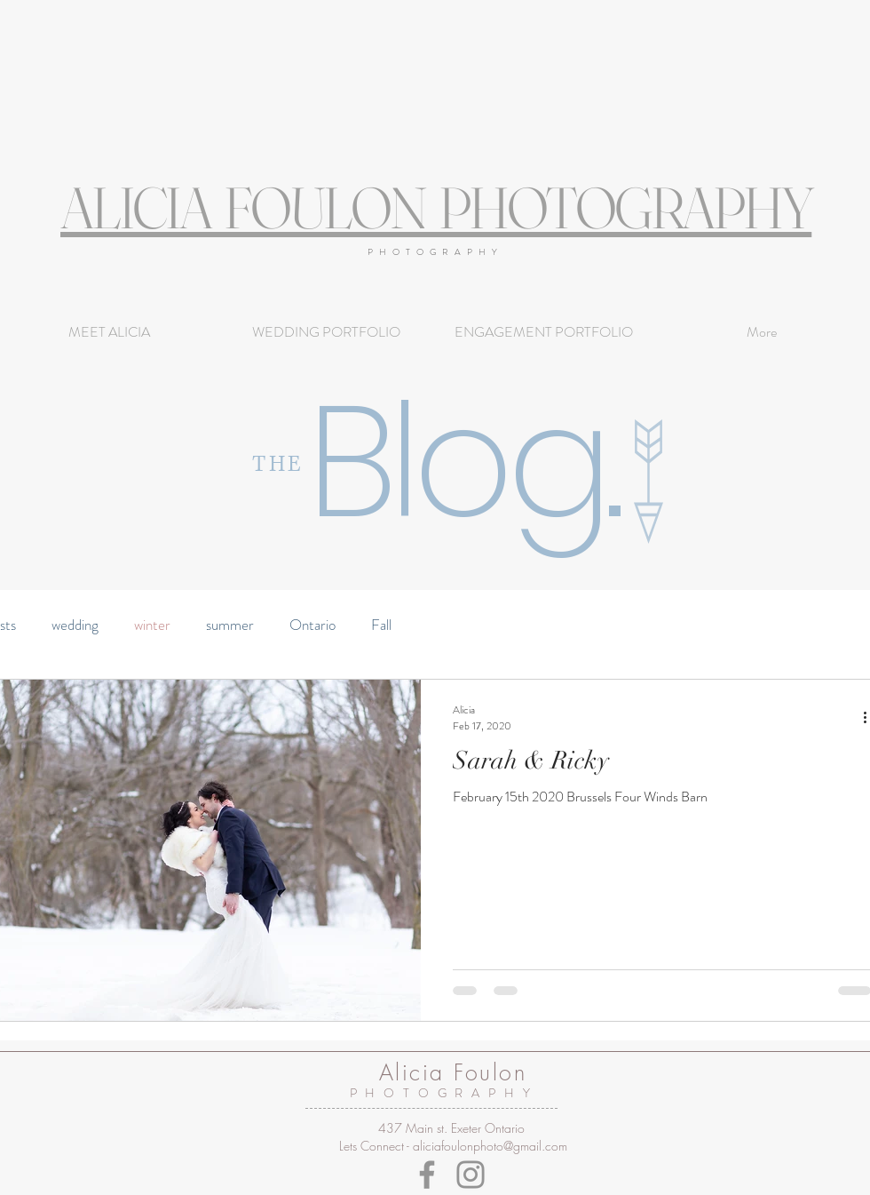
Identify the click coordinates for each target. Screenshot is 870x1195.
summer (230, 625)
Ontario (312, 625)
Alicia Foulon (453, 1072)
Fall (381, 625)
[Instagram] (470, 1174)
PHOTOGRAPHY (435, 252)
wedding (75, 625)
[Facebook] (427, 1174)
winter (152, 625)
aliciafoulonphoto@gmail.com (490, 1145)
